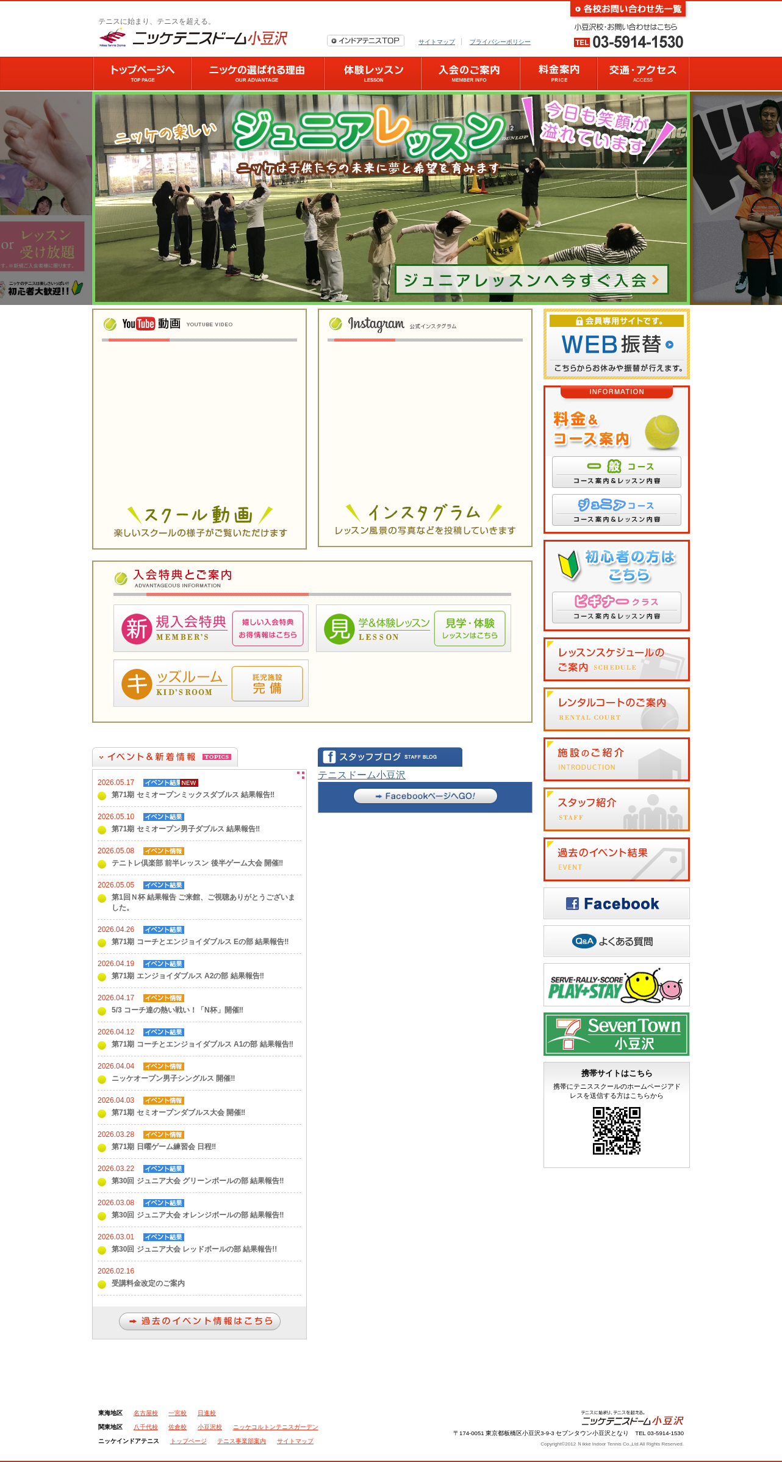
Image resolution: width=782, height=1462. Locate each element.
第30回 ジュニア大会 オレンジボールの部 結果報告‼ (198, 1215)
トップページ (188, 1441)
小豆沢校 (210, 1427)
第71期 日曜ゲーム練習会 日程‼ (164, 1146)
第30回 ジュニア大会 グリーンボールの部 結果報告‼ (198, 1181)
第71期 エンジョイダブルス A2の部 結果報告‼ (188, 976)
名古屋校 (146, 1413)
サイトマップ (436, 41)
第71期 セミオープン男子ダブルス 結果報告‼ (186, 829)
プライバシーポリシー (500, 41)
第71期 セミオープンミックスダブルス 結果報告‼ (193, 794)
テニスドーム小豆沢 (362, 775)
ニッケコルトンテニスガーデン (275, 1427)
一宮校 (177, 1413)
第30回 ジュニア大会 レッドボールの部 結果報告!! (194, 1249)
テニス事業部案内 (241, 1441)
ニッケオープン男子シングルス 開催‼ (173, 1078)
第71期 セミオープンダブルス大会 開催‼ (178, 1112)
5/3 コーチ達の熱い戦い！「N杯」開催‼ (177, 1010)
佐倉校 (177, 1427)
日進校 (207, 1413)
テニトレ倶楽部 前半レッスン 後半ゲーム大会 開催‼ (197, 863)
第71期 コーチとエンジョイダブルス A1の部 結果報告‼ (202, 1044)
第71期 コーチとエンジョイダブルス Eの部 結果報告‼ (200, 941)
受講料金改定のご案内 (148, 1283)
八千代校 (146, 1427)
